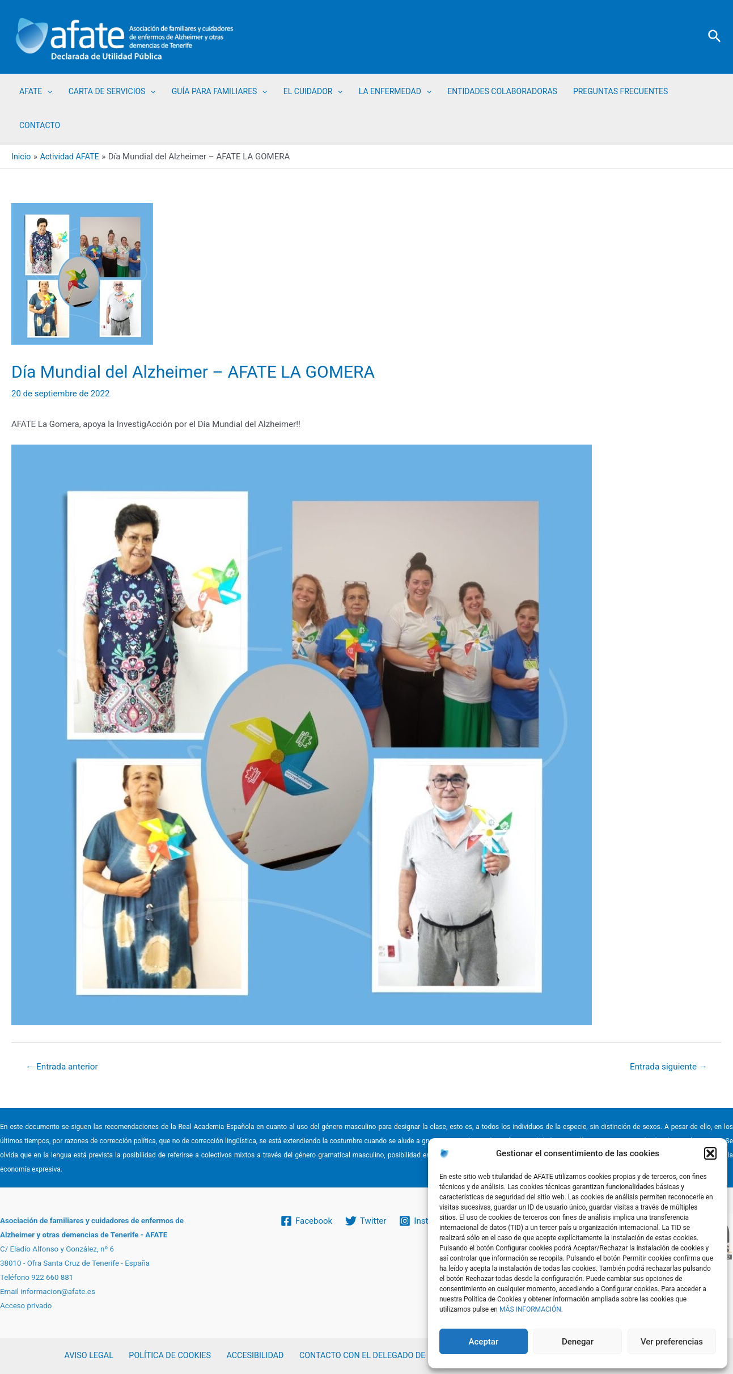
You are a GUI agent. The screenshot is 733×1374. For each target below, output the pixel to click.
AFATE (36, 91)
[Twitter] (365, 1220)
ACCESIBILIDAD (250, 1356)
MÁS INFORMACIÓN (530, 1309)
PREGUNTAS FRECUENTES (620, 91)
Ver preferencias (672, 1342)
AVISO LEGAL (91, 1356)
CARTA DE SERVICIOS (112, 91)
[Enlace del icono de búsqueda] (715, 36)
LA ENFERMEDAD (395, 91)
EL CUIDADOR (313, 91)
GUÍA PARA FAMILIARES (220, 91)
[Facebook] (306, 1220)
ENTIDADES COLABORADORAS (502, 91)
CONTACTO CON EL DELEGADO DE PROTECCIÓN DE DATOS (402, 1356)
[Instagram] (426, 1220)
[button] (710, 1153)
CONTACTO (39, 125)
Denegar (578, 1342)
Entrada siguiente (666, 1066)
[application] (47, 91)
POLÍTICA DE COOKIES (168, 1356)
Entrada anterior (64, 1066)
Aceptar (484, 1342)
